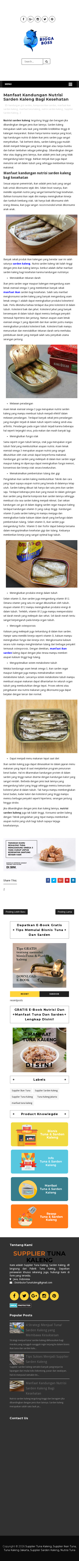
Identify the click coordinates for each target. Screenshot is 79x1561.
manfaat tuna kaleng (29, 109)
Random (54, 994)
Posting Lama (65, 911)
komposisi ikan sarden (44, 105)
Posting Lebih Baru (15, 911)
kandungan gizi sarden (20, 105)
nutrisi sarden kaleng (52, 109)
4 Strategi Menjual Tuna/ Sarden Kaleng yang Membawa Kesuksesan (44, 1330)
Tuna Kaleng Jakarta (47, 1096)
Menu (8, 84)
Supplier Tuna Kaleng (22, 1096)
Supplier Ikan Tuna (21, 1090)
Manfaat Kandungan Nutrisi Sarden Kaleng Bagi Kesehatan (46, 1388)
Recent (25, 994)
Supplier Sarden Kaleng (46, 1090)
